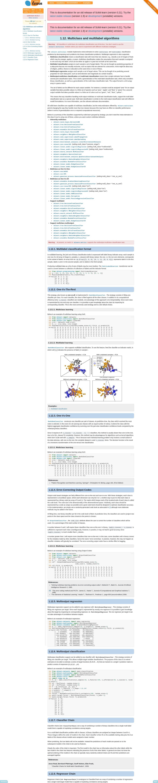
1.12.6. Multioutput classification (33, 55)
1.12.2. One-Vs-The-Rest (31, 35)
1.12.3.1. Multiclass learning (32, 44)
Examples (86, 3)
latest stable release (60, 16)
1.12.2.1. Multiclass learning (32, 37)
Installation (61, 3)
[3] (110, 501)
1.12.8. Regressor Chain (30, 59)
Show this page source (94, 779)
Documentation (72, 3)
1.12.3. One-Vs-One (29, 42)
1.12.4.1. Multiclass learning (32, 50)
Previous (26, 11)
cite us (32, 21)
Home (52, 3)
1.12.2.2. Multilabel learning (32, 40)
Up (40, 11)
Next (33, 11)
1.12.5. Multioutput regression (32, 53)
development (95, 16)
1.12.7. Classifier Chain (30, 57)
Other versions (33, 18)
